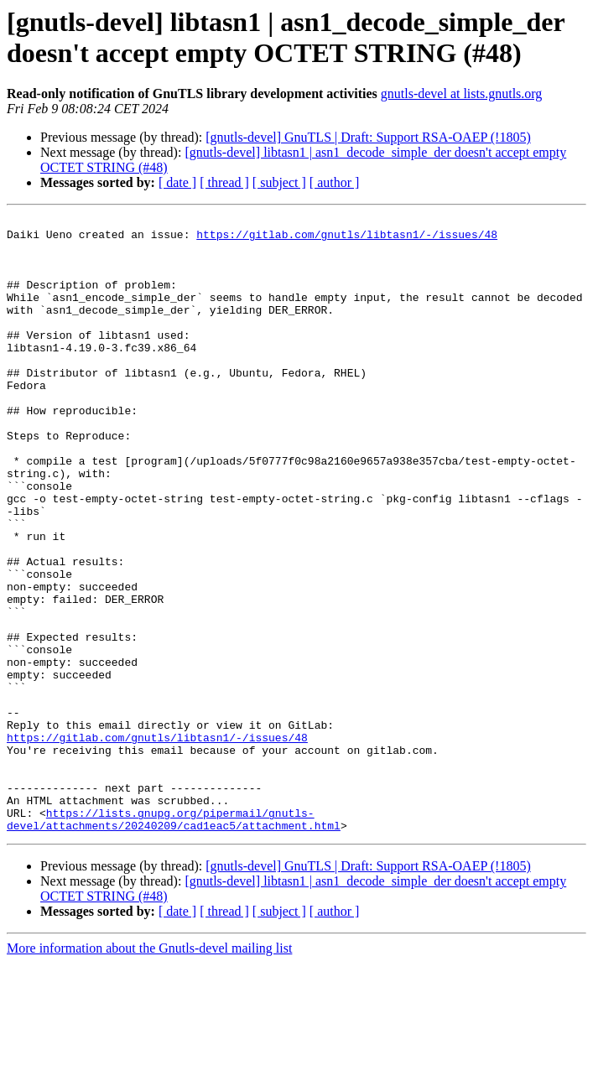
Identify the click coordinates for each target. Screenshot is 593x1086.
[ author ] (335, 182)
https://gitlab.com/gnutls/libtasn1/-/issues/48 (346, 239)
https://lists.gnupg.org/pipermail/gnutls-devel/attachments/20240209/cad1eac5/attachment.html (174, 941)
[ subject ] (279, 182)
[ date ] (177, 182)
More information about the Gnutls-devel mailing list (149, 1071)
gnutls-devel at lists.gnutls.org (462, 93)
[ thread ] (224, 182)
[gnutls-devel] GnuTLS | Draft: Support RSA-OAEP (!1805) (367, 137)
